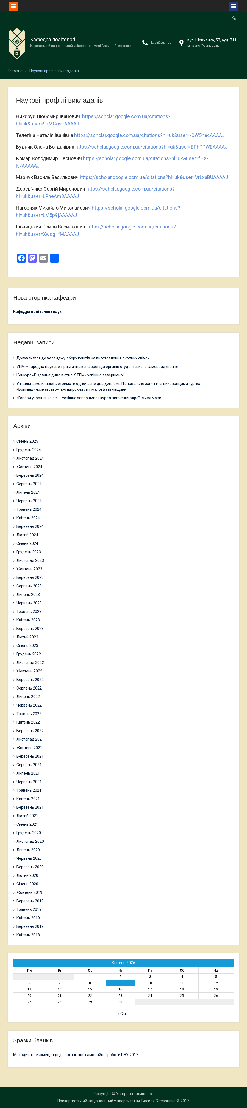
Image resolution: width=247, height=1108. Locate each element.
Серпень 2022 (29, 688)
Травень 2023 (28, 611)
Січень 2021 (27, 824)
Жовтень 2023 (29, 569)
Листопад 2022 (30, 662)
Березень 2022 (30, 731)
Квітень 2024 (28, 518)
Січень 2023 (27, 645)
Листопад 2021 (30, 739)
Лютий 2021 (27, 816)
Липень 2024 (28, 492)
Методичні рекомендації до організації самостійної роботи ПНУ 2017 (75, 1055)
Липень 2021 (28, 773)
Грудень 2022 (28, 654)
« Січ (122, 1014)
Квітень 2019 (28, 918)
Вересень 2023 (30, 577)
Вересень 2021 (30, 756)
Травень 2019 (28, 909)
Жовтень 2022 (29, 671)
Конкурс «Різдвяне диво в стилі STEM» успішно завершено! (70, 375)
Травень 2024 (28, 509)
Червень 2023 (29, 603)
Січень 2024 (27, 543)
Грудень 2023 (28, 552)
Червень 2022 (29, 705)
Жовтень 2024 (29, 467)
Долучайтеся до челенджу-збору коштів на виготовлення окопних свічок (82, 358)
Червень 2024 (29, 501)
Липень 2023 (28, 594)
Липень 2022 (28, 696)
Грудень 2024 (28, 450)
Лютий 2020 (27, 875)
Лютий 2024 (27, 535)
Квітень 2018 (28, 935)
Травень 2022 (28, 713)
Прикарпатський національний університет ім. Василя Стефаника (116, 1101)
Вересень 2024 (30, 475)
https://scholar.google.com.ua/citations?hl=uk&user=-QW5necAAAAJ (149, 135)
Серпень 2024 (29, 484)
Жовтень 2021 (29, 748)
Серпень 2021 (29, 765)
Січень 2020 (27, 884)
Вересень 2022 (30, 679)
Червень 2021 (29, 782)
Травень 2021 (28, 790)
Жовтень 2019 (29, 892)
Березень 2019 (30, 926)
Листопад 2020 (30, 841)
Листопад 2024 (30, 458)
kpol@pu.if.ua (161, 42)
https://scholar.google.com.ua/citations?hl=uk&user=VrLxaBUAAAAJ (154, 177)
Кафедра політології (53, 39)
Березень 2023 (30, 628)
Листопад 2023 (30, 560)
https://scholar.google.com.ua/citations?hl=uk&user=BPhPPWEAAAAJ (151, 147)
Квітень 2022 (28, 722)
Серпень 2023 (29, 586)
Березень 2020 (30, 867)
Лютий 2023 (27, 637)
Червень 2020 (29, 858)
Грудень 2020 (28, 833)
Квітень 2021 (28, 799)
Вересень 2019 (30, 901)
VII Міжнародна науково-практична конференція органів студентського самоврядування (97, 366)
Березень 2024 (30, 526)
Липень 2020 (28, 850)
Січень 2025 (27, 441)
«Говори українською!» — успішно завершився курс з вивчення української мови (88, 398)
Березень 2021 (30, 807)
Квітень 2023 (28, 620)
